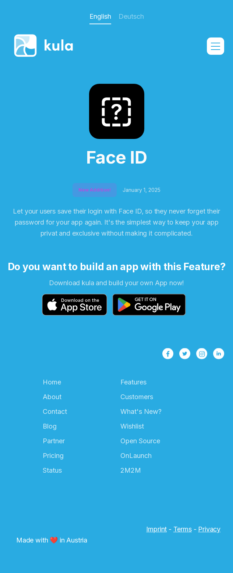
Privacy (209, 529)
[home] (45, 46)
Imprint (156, 529)
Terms (182, 529)
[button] (215, 46)
